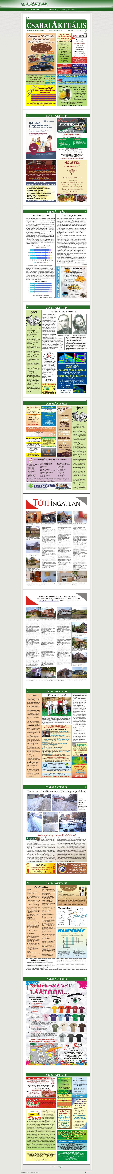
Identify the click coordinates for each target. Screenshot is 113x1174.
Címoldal (25, 9)
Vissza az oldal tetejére (56, 1167)
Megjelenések (52, 9)
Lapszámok (62, 9)
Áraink (44, 9)
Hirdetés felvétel (35, 9)
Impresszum (71, 9)
